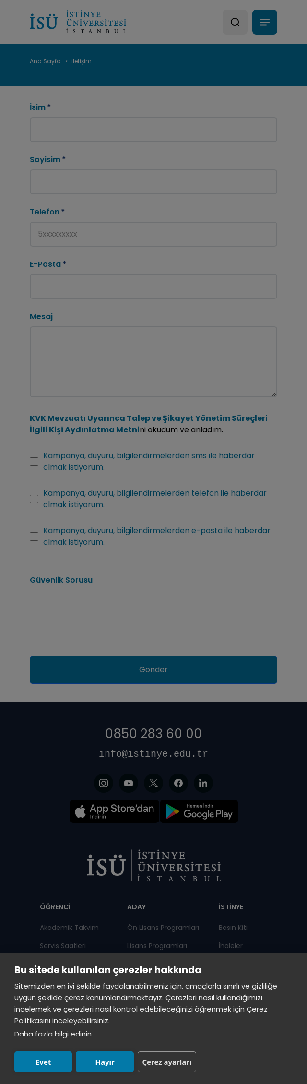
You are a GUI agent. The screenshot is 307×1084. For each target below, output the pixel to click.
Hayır (104, 1062)
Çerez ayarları (166, 1062)
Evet (43, 1062)
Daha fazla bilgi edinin (53, 1034)
